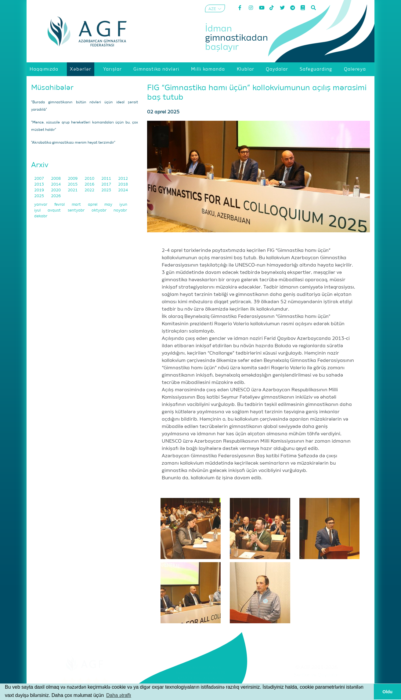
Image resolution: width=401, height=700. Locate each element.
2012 (123, 179)
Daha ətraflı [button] (118, 695)
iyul (38, 210)
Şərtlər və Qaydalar (316, 675)
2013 (39, 184)
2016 (90, 184)
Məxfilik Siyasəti (316, 682)
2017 (106, 184)
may (108, 205)
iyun (123, 205)
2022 (90, 190)
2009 (73, 179)
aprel (93, 205)
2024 (123, 190)
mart (77, 205)
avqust (55, 210)
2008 (56, 179)
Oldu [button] (387, 691)
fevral (60, 205)
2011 (106, 179)
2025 (39, 196)
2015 (73, 184)
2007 (39, 179)
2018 (123, 184)
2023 (106, 190)
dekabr (40, 216)
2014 (56, 184)
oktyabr (99, 210)
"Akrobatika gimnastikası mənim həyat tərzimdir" (73, 143)
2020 (56, 190)
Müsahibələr (52, 87)
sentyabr (76, 210)
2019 (39, 190)
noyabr (120, 210)
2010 (90, 179)
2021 (73, 190)
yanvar (41, 205)
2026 (56, 196)
